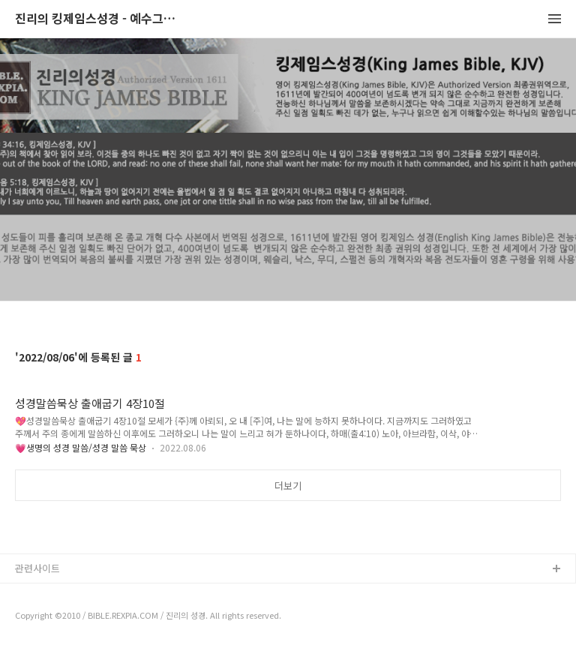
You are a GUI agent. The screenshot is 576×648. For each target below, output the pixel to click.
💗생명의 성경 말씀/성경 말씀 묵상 (80, 447)
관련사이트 (37, 568)
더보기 (288, 485)
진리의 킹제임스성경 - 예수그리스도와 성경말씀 (97, 19)
